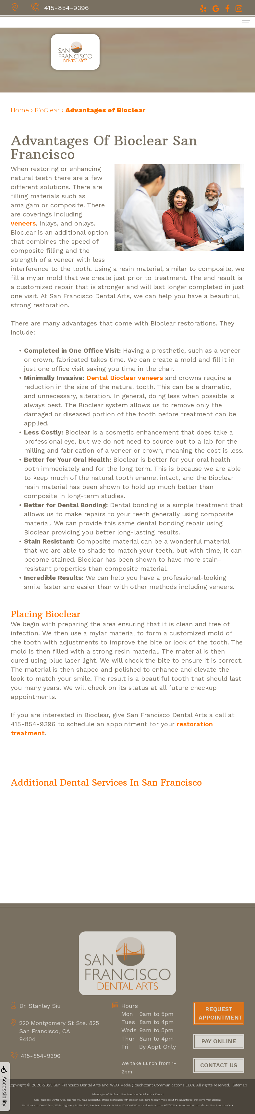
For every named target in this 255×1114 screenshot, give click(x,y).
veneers (23, 223)
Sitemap (240, 1085)
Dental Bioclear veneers (124, 378)
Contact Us (218, 1075)
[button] (106, 783)
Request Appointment (221, 1023)
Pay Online (218, 1051)
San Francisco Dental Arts (77, 1085)
